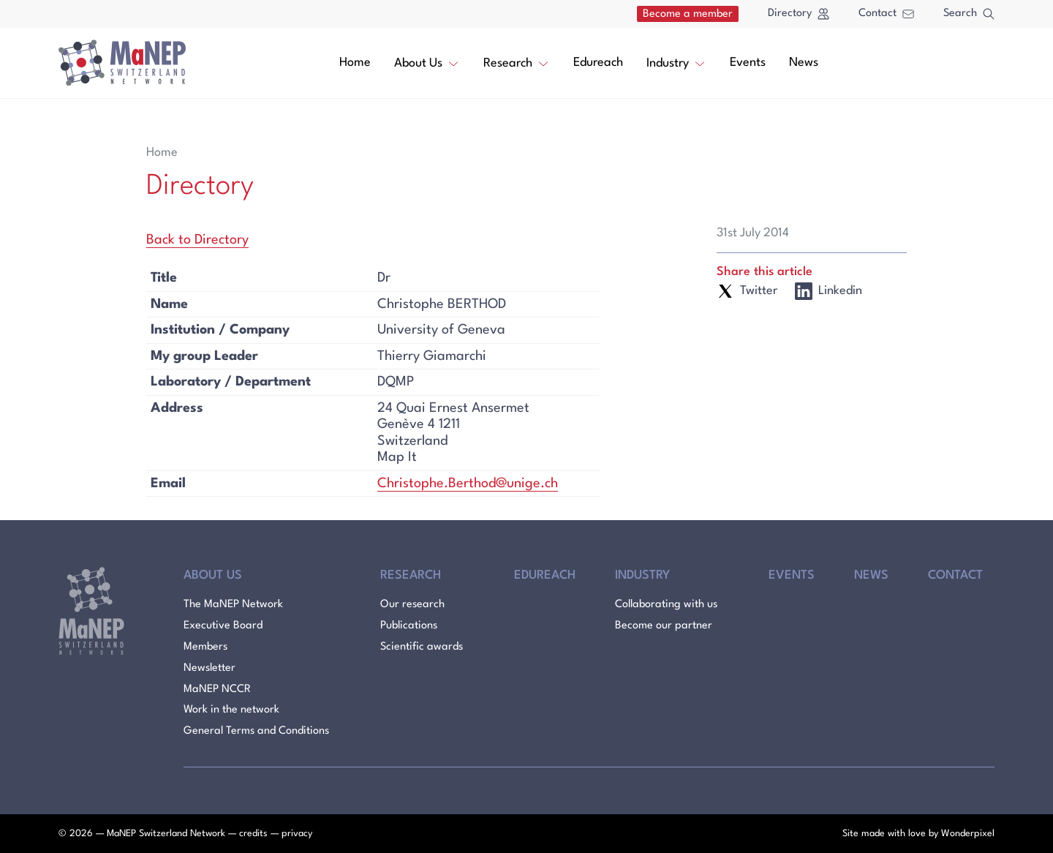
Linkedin (828, 291)
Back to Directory (197, 240)
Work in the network (231, 709)
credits (253, 833)
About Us (427, 62)
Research (516, 62)
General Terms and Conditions (256, 731)
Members (205, 647)
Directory (798, 14)
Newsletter (209, 668)
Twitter (747, 291)
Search (968, 14)
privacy (297, 833)
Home (355, 62)
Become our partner (663, 625)
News (803, 62)
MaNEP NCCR (217, 689)
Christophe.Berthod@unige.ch (467, 483)
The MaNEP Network (233, 604)
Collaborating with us (666, 604)
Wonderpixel (967, 833)
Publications (408, 625)
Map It (397, 457)
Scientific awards (421, 647)
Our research (412, 604)
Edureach (598, 62)
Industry (676, 62)
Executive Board (223, 625)
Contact (886, 13)
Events (748, 62)
